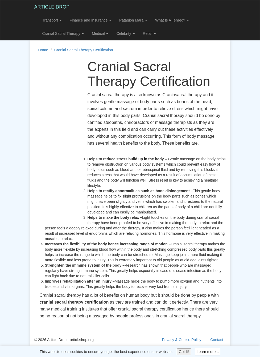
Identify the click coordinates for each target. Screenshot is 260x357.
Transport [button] (52, 20)
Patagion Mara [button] (133, 20)
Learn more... (208, 352)
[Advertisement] (55, 139)
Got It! (184, 352)
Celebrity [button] (125, 33)
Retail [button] (149, 33)
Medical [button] (100, 33)
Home (43, 50)
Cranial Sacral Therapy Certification (83, 50)
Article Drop (52, 7)
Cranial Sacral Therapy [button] (63, 33)
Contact (216, 340)
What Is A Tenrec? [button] (172, 20)
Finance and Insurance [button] (90, 20)
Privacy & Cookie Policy (181, 340)
